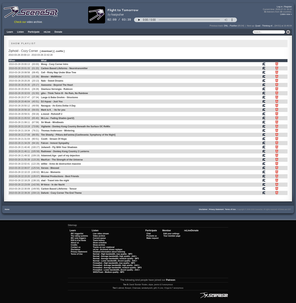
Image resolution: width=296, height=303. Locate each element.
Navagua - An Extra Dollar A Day (58, 105)
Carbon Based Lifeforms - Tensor (59, 188)
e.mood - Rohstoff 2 (51, 114)
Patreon (170, 279)
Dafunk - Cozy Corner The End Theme (61, 193)
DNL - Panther (230, 26)
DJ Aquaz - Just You (51, 101)
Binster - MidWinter (51, 76)
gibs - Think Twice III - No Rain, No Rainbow (64, 93)
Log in (279, 6)
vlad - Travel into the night (55, 180)
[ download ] (46, 51)
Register (288, 6)
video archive (34, 22)
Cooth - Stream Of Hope (54, 139)
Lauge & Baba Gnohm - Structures (59, 97)
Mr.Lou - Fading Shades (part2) (57, 118)
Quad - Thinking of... (264, 26)
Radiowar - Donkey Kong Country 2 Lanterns (65, 151)
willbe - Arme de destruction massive (61, 164)
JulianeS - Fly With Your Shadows (59, 147)
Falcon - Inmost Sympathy (55, 143)
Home (7, 209)
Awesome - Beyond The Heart (57, 85)
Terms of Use (230, 209)
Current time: (277, 9)
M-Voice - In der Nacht (53, 184)
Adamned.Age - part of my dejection (60, 155)
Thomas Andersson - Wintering (57, 130)
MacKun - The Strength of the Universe (62, 159)
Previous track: (217, 26)
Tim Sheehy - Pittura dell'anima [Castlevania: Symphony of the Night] (78, 134)
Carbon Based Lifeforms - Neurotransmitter (64, 68)
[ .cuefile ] (59, 51)
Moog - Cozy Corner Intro (54, 64)
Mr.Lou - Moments (50, 172)
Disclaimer (203, 209)
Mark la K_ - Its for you (53, 110)
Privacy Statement (216, 209)
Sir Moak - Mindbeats (52, 122)
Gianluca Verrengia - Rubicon (56, 89)
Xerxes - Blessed (50, 168)
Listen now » (286, 14)
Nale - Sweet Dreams (52, 80)
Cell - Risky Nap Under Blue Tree (58, 72)
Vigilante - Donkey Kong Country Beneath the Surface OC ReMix (75, 126)
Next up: (251, 26)
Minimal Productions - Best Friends (60, 176)
